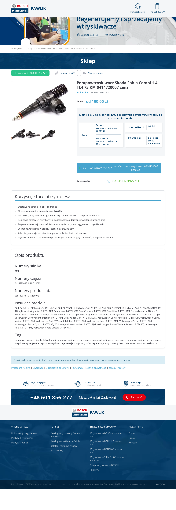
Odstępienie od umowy (57, 389)
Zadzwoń (30, 94)
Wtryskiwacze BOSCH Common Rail (106, 456)
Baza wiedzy (56, 472)
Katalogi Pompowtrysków (63, 467)
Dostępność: (83, 202)
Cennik (106, 21)
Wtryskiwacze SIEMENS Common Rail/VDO (107, 480)
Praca (92, 21)
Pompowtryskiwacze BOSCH (104, 486)
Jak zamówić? (65, 94)
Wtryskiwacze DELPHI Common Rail (106, 464)
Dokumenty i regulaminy (24, 454)
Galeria (77, 21)
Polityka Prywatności (22, 459)
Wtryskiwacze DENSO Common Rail (106, 472)
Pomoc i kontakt (137, 8)
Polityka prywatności (95, 389)
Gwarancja (38, 389)
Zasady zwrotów (117, 389)
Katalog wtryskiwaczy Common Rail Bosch (66, 456)
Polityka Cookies (19, 464)
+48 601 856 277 (157, 8)
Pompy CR (95, 491)
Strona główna (57, 21)
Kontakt (122, 21)
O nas (132, 454)
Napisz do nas (93, 94)
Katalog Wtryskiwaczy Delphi (65, 462)
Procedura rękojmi (20, 389)
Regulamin (77, 389)
